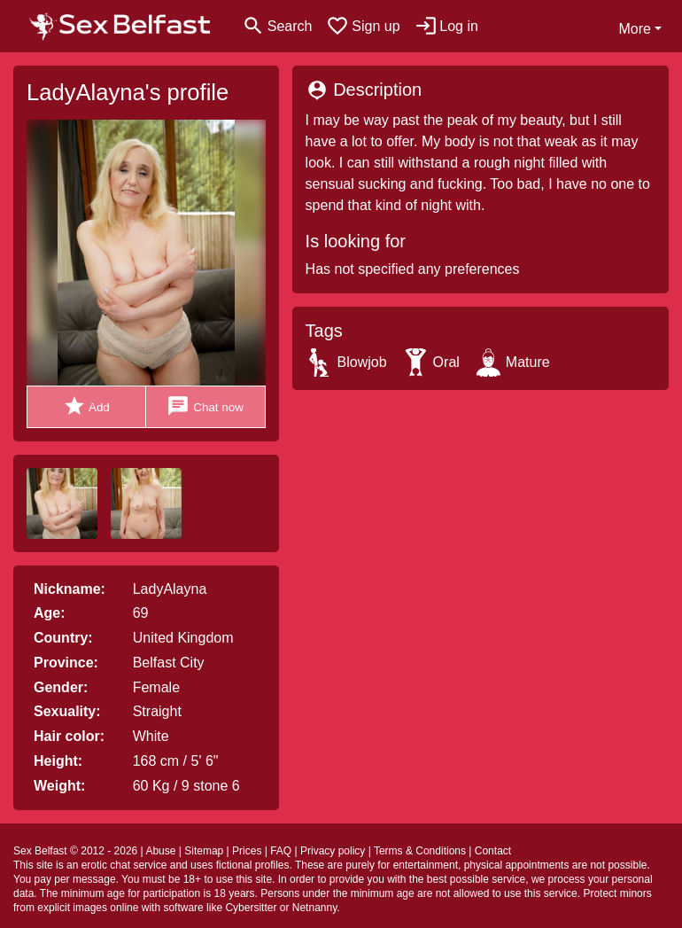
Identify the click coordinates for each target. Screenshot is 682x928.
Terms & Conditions (420, 851)
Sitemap (203, 851)
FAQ (280, 851)
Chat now (205, 406)
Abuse (160, 851)
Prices (246, 851)
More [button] (634, 28)
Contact (493, 851)
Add (86, 406)
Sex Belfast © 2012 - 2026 (75, 851)
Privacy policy (332, 851)
